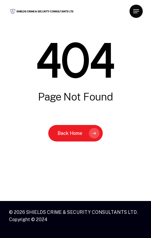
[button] (136, 11)
